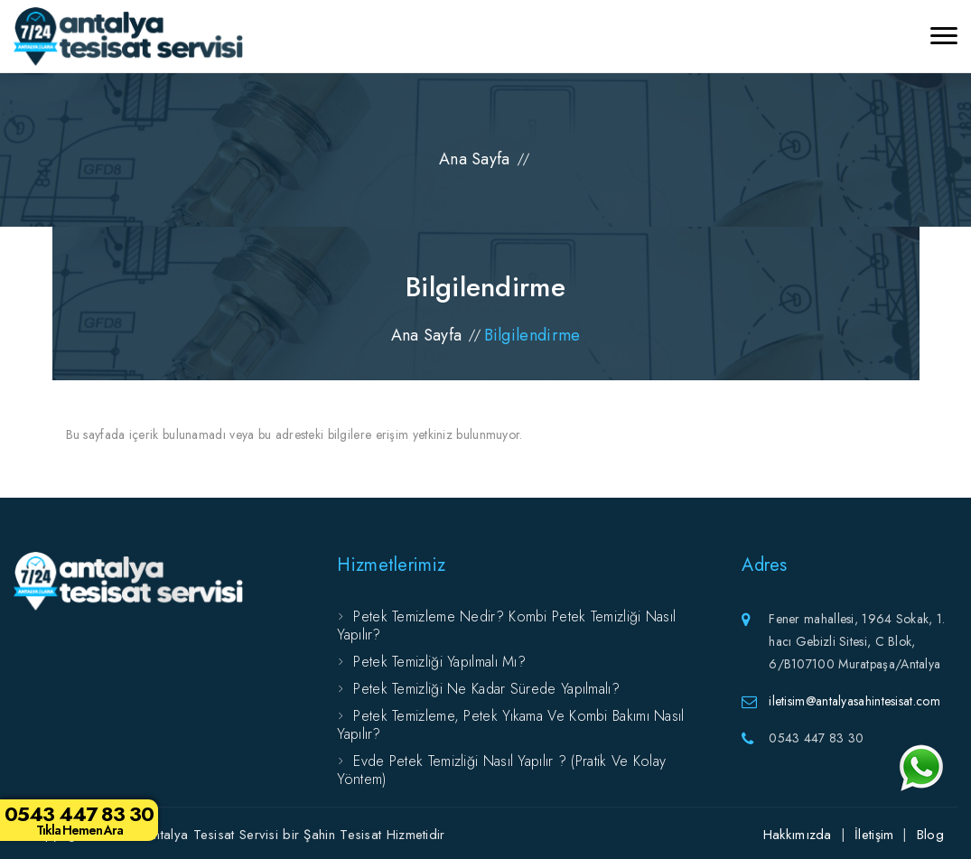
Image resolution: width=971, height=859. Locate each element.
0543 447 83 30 (79, 819)
